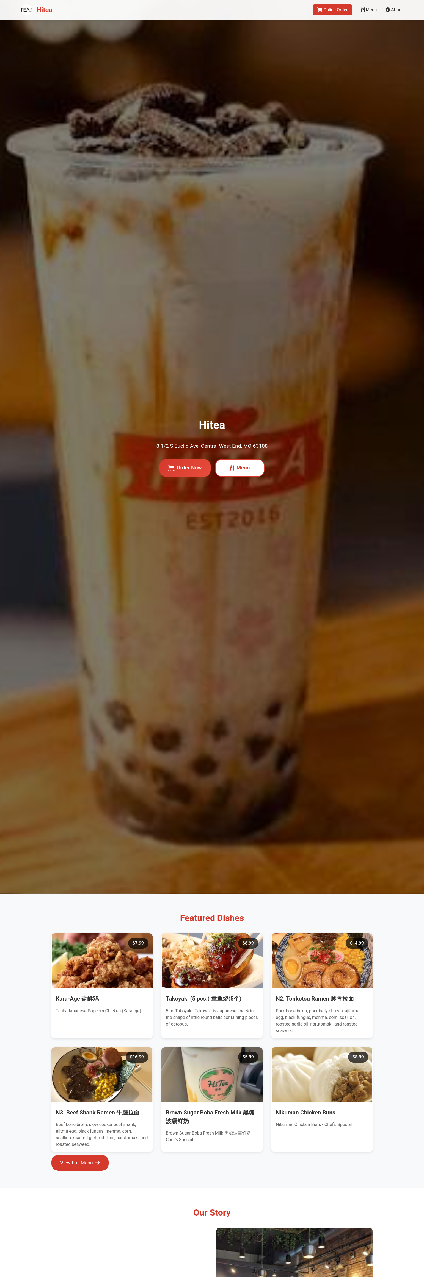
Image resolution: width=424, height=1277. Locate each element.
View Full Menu (80, 1163)
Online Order (332, 9)
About (394, 9)
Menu (369, 9)
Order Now (185, 467)
